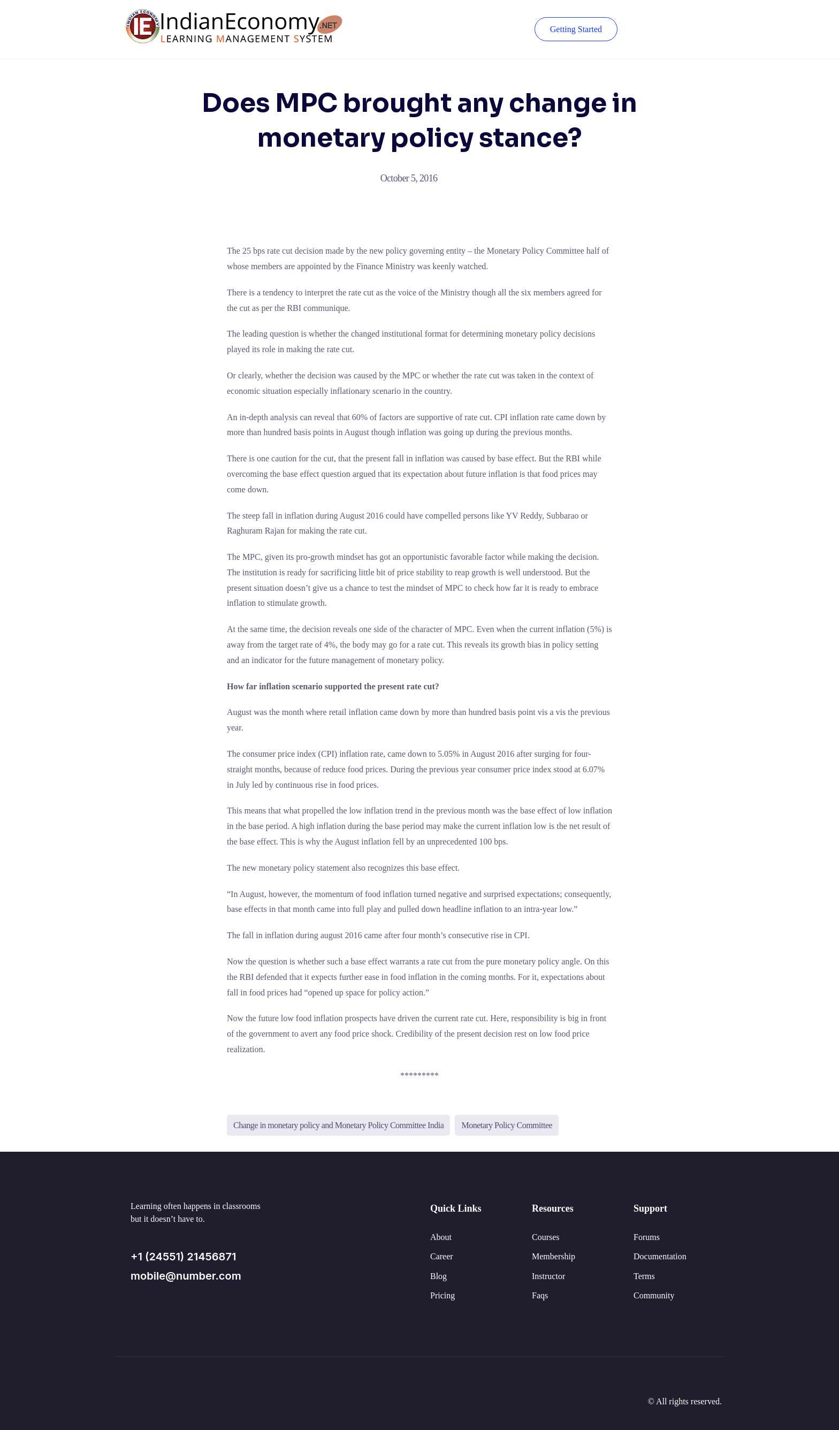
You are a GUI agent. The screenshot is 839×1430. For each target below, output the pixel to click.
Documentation (660, 1256)
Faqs (540, 1295)
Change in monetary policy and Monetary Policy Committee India (338, 1125)
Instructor (548, 1276)
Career (441, 1256)
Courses (546, 1237)
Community (654, 1295)
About (441, 1237)
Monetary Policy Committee (506, 1125)
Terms (644, 1276)
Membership (553, 1256)
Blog (438, 1276)
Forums (647, 1237)
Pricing (442, 1295)
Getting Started (576, 29)
